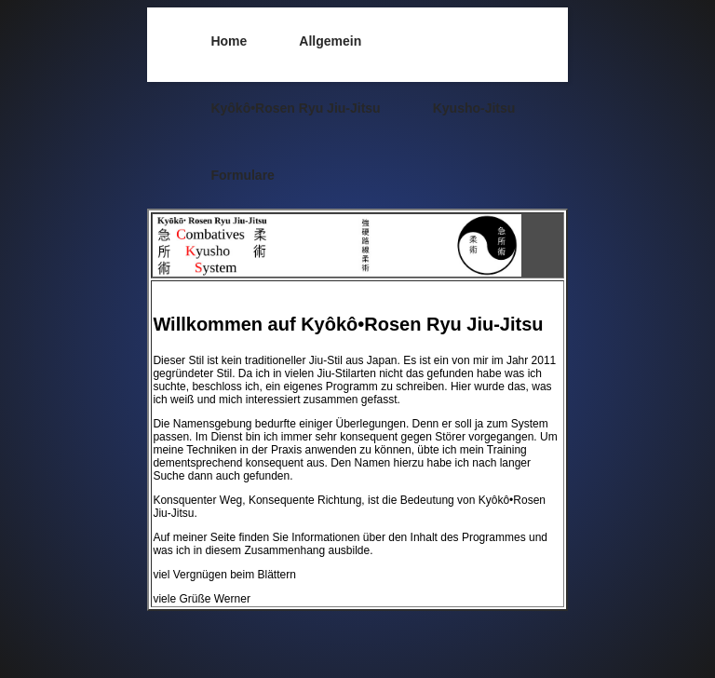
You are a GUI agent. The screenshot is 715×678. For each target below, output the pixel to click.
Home (228, 41)
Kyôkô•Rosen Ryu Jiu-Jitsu (295, 108)
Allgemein (330, 41)
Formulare (242, 175)
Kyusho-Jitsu (474, 108)
